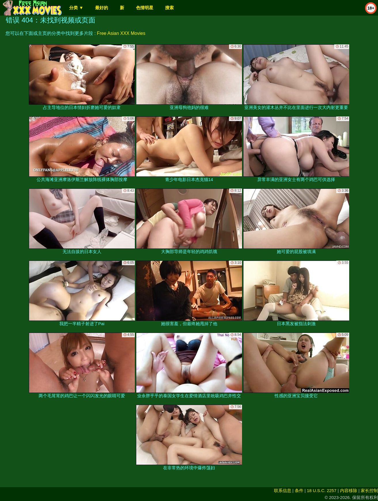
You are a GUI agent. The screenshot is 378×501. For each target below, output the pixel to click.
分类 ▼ (76, 7)
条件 (299, 490)
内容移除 (348, 490)
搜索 (169, 7)
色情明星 (144, 7)
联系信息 (282, 490)
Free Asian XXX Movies (121, 33)
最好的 (101, 7)
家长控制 (369, 490)
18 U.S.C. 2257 (322, 490)
